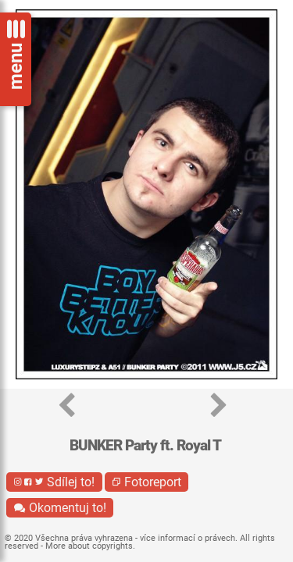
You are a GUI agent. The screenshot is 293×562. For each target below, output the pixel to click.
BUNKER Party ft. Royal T (145, 445)
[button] (67, 406)
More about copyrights (89, 546)
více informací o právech (187, 538)
